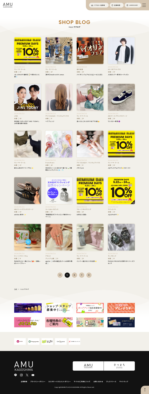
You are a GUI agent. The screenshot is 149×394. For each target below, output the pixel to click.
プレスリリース (111, 381)
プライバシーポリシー (37, 381)
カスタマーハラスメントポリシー (60, 381)
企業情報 (24, 381)
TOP (15, 289)
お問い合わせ (98, 381)
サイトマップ (123, 381)
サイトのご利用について (82, 381)
